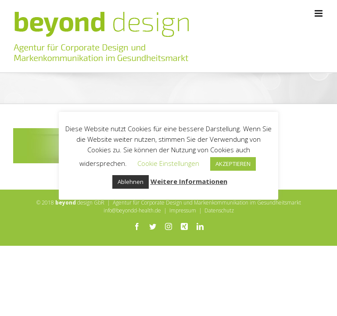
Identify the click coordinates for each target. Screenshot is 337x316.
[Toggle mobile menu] (319, 13)
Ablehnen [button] (130, 182)
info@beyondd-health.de (132, 210)
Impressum (182, 210)
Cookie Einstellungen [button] (168, 163)
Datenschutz (219, 210)
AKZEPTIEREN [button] (233, 164)
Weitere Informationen (189, 181)
